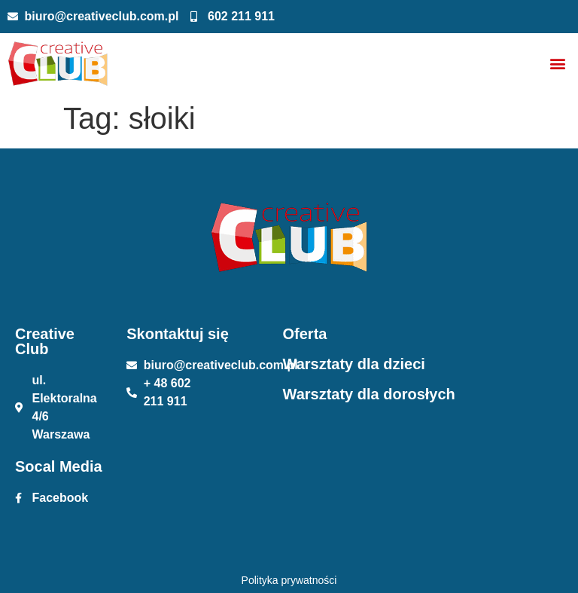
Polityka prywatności (289, 580)
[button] (558, 63)
